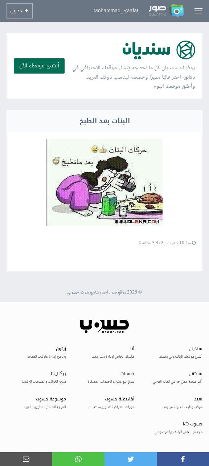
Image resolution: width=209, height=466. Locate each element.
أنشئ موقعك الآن (39, 66)
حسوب (73, 292)
